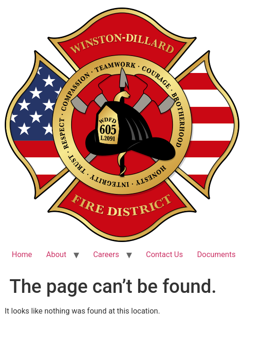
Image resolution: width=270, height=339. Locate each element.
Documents (216, 254)
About (56, 254)
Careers (106, 254)
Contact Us (164, 254)
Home (22, 254)
